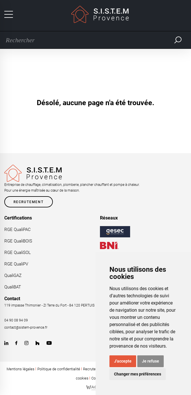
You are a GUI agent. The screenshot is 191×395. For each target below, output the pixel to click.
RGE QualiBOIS (18, 241)
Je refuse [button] (150, 361)
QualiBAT (12, 287)
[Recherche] (86, 40)
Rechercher (178, 40)
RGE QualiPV (16, 264)
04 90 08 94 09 (16, 320)
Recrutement (28, 202)
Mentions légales (20, 369)
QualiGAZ (13, 275)
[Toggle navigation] (8, 14)
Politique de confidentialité (58, 369)
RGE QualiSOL (17, 252)
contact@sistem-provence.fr (25, 327)
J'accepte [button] (123, 361)
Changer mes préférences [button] (137, 374)
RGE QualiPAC (17, 229)
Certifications (18, 218)
